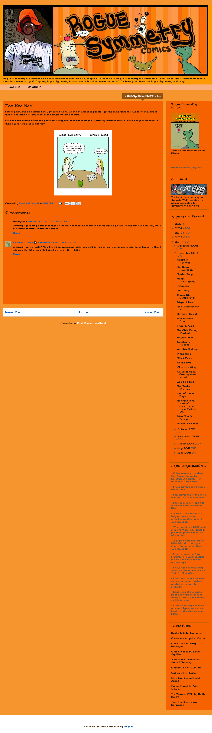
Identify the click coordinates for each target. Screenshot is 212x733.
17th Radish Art (34, 87)
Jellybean (183, 285)
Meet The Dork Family (186, 417)
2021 (179, 223)
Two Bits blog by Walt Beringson (184, 703)
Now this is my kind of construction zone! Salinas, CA (187, 406)
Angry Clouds (185, 337)
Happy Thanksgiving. (186, 280)
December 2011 (187, 245)
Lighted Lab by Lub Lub (186, 667)
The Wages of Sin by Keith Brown (188, 695)
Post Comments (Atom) (91, 323)
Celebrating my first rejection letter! (187, 374)
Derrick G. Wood (23, 242)
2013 (179, 232)
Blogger (128, 726)
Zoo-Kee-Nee (185, 381)
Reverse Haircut (187, 313)
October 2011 (186, 429)
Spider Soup (185, 274)
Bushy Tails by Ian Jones (186, 633)
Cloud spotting (186, 367)
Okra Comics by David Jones (185, 679)
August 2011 (186, 443)
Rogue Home (14, 87)
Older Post (153, 312)
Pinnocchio (184, 353)
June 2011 (184, 452)
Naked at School (187, 423)
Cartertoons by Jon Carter (188, 638)
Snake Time (184, 362)
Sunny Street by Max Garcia (185, 687)
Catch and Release (183, 343)
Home (83, 312)
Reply (16, 233)
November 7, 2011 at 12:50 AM (47, 221)
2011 (178, 241)
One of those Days (185, 395)
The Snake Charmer (183, 387)
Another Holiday (187, 349)
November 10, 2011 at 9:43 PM (57, 242)
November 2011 (187, 252)
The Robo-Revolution (185, 268)
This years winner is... (188, 308)
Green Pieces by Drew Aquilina (185, 653)
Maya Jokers (185, 302)
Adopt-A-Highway (183, 261)
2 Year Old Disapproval (186, 296)
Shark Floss (184, 358)
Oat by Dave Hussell (184, 672)
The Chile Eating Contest (187, 331)
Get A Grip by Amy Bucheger (183, 645)
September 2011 (188, 436)
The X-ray (183, 290)
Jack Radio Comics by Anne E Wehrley (185, 661)
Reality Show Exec (185, 320)
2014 (179, 228)
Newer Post (13, 312)
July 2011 (184, 448)
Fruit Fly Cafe (185, 325)
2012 (179, 237)
